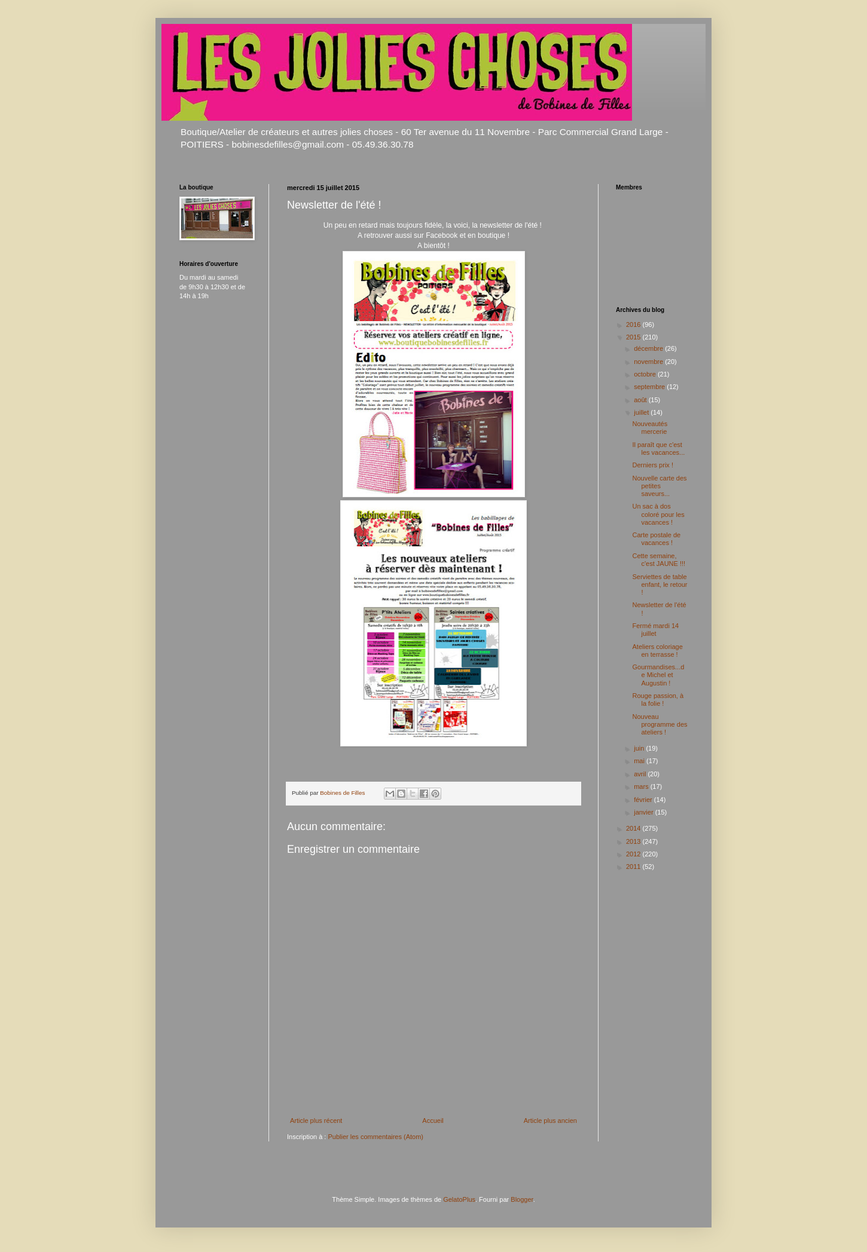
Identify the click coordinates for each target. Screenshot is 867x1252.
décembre (649, 348)
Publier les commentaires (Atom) (375, 1136)
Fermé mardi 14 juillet (655, 629)
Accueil (432, 1120)
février (644, 799)
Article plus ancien (550, 1120)
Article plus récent (316, 1120)
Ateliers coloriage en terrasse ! (657, 650)
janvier (644, 812)
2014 (634, 828)
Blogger (522, 1199)
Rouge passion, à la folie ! (657, 699)
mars (642, 786)
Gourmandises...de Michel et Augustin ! (658, 674)
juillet (642, 412)
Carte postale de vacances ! (656, 538)
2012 (634, 854)
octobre (646, 374)
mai (640, 760)
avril (641, 773)
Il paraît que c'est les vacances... (658, 448)
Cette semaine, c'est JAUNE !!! (658, 559)
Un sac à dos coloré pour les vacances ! (658, 514)
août (641, 399)
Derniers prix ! (652, 465)
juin (640, 748)
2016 (634, 324)
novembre (649, 361)
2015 (634, 337)
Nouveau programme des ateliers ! (659, 724)
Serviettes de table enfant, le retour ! (659, 584)
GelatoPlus (459, 1199)
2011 (634, 866)
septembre (650, 386)
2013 (634, 841)
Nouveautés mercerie (649, 427)
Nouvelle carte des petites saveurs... (659, 486)
